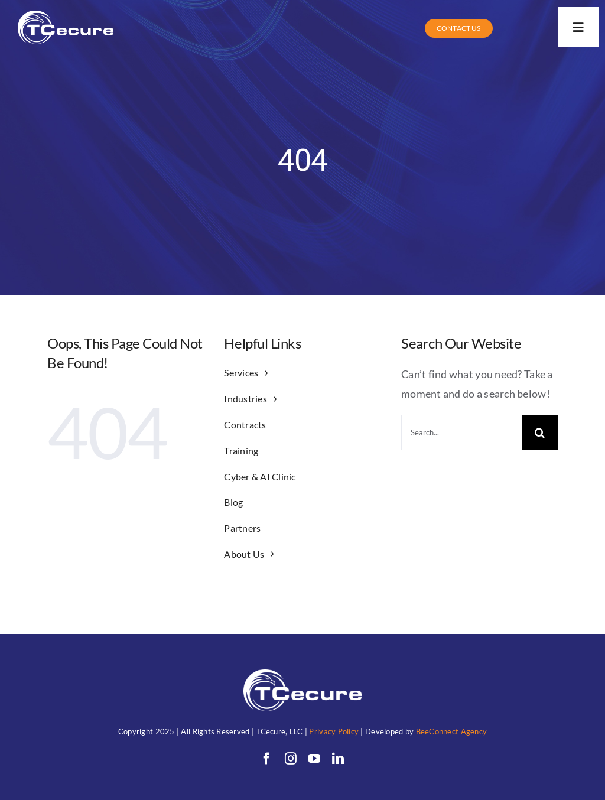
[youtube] (314, 759)
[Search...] (461, 432)
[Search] (540, 432)
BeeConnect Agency (451, 731)
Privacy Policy (334, 731)
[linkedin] (338, 759)
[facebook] (266, 759)
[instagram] (291, 759)
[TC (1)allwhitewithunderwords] (65, 15)
